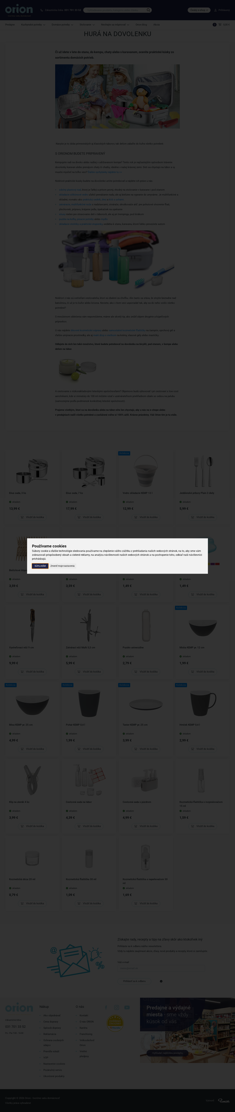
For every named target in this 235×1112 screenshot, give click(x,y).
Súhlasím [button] (40, 566)
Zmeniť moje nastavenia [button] (62, 566)
